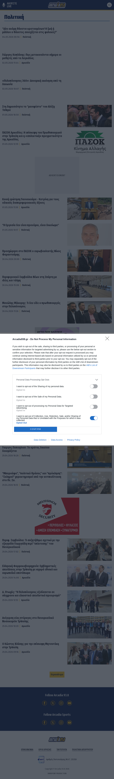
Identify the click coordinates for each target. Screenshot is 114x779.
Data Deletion (40, 440)
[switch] (94, 386)
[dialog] (57, 390)
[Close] (108, 339)
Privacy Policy (73, 440)
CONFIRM (35, 429)
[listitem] (57, 379)
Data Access (57, 440)
